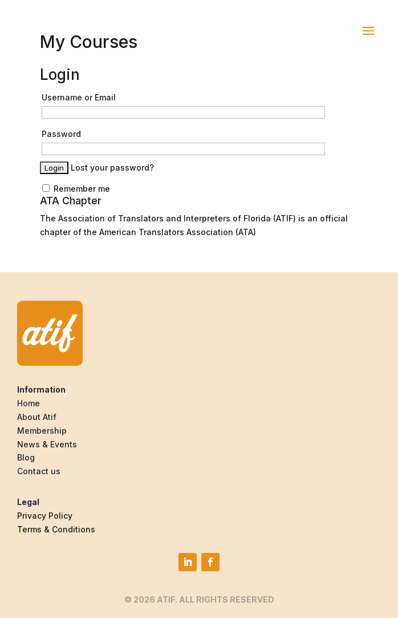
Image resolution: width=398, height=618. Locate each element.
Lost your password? (112, 167)
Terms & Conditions (56, 529)
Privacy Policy (44, 515)
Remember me (76, 188)
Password (61, 134)
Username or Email (79, 97)
